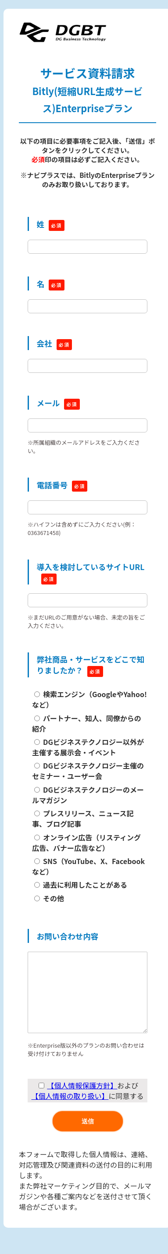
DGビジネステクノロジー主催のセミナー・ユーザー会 (88, 770)
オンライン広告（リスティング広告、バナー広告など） (86, 842)
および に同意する (87, 1108)
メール (48, 402)
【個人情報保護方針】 (82, 1103)
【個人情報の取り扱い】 (69, 1113)
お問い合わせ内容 (68, 936)
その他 (53, 898)
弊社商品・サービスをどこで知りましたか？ (91, 665)
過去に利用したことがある (85, 884)
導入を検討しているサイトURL (91, 566)
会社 (44, 343)
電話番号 (52, 484)
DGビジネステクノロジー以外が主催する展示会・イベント (88, 747)
